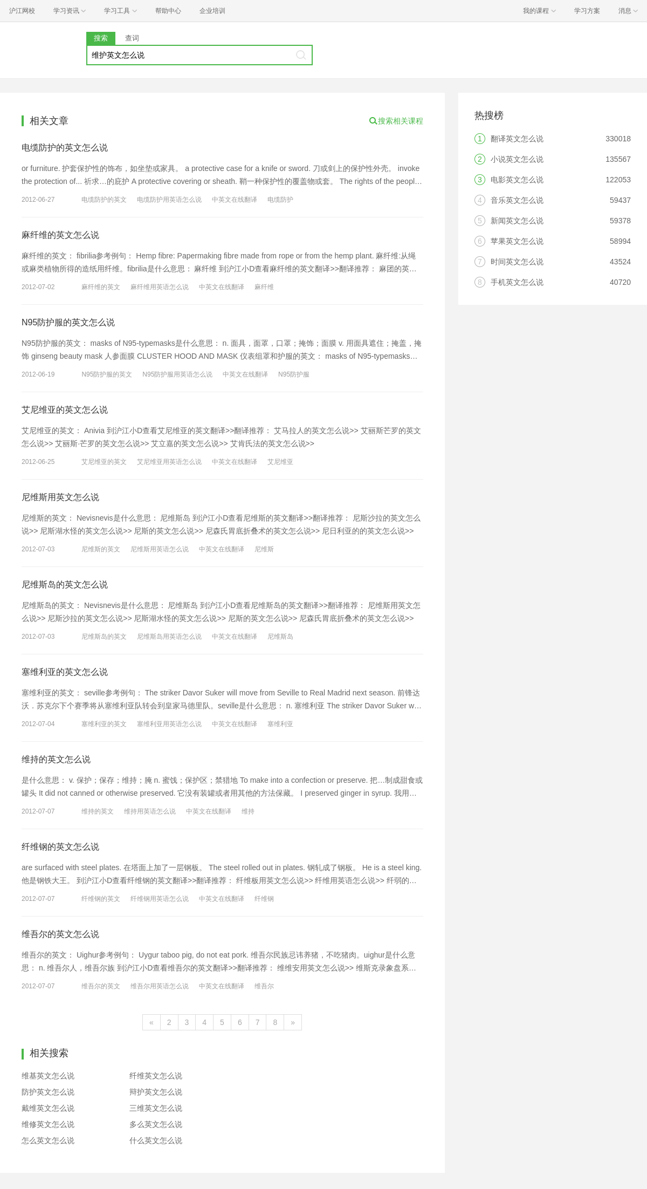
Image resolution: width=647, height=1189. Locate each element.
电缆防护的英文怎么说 (65, 147)
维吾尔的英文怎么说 (60, 934)
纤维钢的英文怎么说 (60, 846)
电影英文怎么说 (517, 179)
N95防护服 (293, 374)
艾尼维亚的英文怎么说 (65, 409)
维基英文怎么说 (48, 1075)
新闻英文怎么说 (517, 220)
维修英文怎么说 (48, 1124)
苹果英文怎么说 (517, 241)
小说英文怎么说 (517, 159)
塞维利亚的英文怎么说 (65, 671)
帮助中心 (168, 11)
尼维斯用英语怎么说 (159, 549)
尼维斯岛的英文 (104, 636)
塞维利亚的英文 (104, 724)
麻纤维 (264, 287)
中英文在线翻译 (234, 199)
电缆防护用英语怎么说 (169, 199)
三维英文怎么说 (155, 1108)
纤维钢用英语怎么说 (159, 899)
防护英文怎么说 (48, 1092)
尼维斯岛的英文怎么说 (65, 584)
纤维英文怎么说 (155, 1075)
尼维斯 (264, 549)
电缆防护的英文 (104, 199)
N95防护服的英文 (106, 374)
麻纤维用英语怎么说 (159, 287)
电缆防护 (280, 199)
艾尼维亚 (280, 462)
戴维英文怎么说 (48, 1108)
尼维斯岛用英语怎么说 (169, 636)
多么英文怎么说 (155, 1124)
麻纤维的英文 (100, 287)
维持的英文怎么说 (56, 759)
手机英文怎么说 (517, 282)
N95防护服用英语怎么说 (177, 374)
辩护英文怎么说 (155, 1092)
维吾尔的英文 (100, 986)
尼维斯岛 (280, 636)
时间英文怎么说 (517, 261)
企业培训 (212, 11)
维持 (248, 811)
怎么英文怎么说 (48, 1140)
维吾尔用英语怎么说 (159, 986)
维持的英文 (97, 811)
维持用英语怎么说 (150, 811)
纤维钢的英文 (100, 899)
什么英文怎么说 (155, 1140)
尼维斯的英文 (100, 549)
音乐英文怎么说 (517, 200)
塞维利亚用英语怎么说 (169, 724)
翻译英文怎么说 (517, 138)
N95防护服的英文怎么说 (68, 322)
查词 (132, 38)
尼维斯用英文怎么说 (60, 497)
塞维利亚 (280, 724)
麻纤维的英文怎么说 (60, 235)
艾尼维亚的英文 (104, 462)
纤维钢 (264, 899)
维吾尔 (264, 986)
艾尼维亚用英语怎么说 (169, 462)
